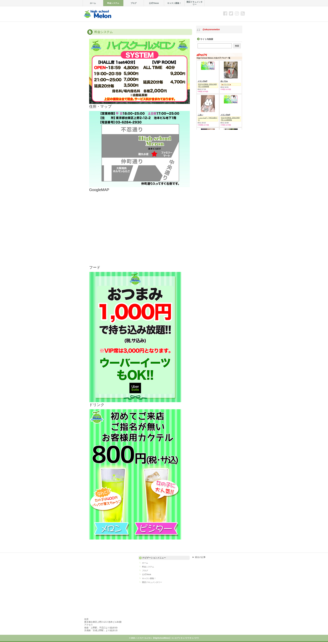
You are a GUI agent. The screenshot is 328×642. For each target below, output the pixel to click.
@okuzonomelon (211, 29)
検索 (237, 46)
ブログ (145, 571)
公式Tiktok (146, 574)
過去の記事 (200, 557)
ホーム (145, 563)
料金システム (148, 567)
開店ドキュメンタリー (152, 582)
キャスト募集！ (149, 578)
